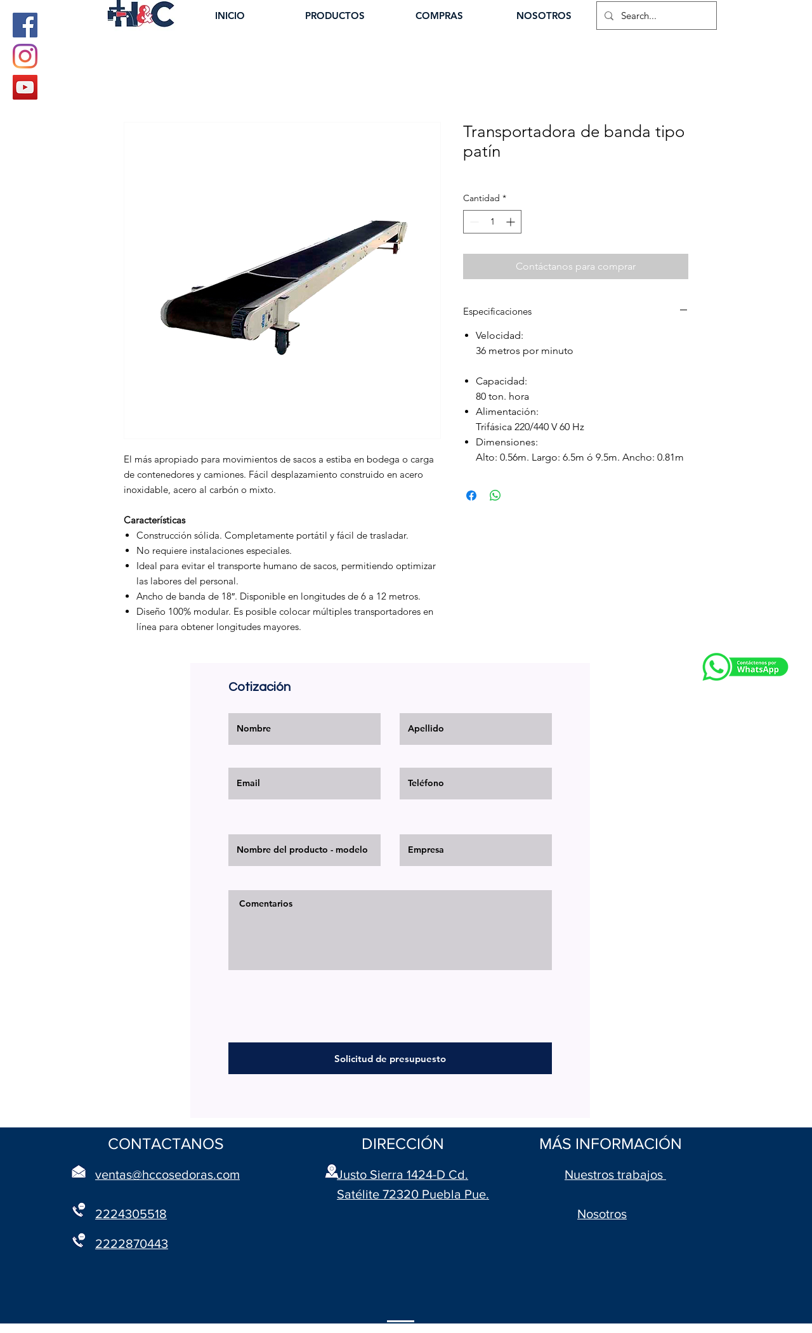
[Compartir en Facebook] (471, 495)
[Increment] (512, 222)
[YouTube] (25, 87)
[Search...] (655, 15)
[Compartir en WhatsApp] (495, 495)
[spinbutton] (492, 222)
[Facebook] (25, 25)
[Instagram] (25, 56)
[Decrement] (473, 222)
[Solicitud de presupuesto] (390, 1058)
